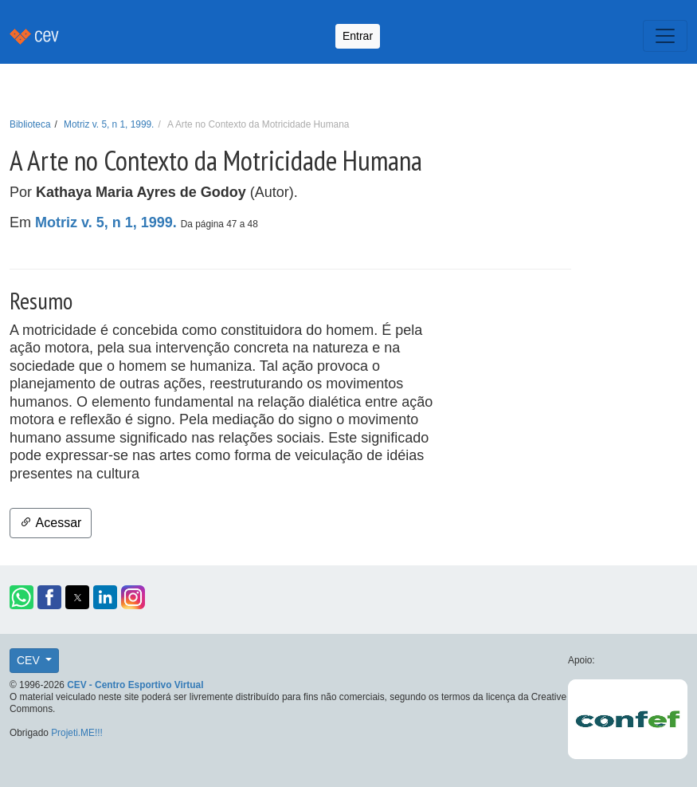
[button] (21, 597)
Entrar (358, 36)
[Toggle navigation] (665, 36)
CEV (30, 660)
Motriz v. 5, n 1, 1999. (109, 124)
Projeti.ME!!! (77, 732)
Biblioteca (30, 124)
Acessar (50, 522)
